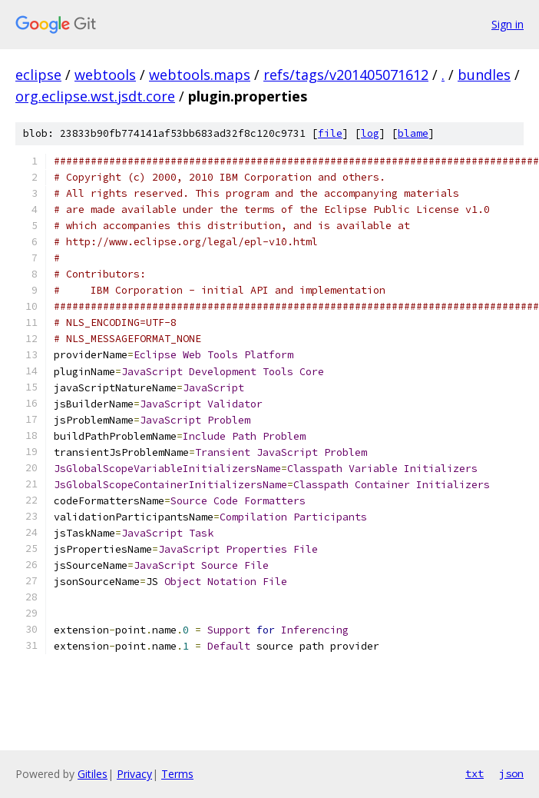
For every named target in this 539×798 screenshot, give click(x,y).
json (511, 773)
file (330, 133)
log (370, 133)
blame (413, 133)
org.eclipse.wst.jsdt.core (95, 96)
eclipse (38, 74)
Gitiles (92, 773)
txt (474, 773)
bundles (484, 74)
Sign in (507, 24)
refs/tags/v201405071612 (345, 74)
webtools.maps (199, 74)
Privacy (134, 773)
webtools (105, 74)
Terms (177, 773)
